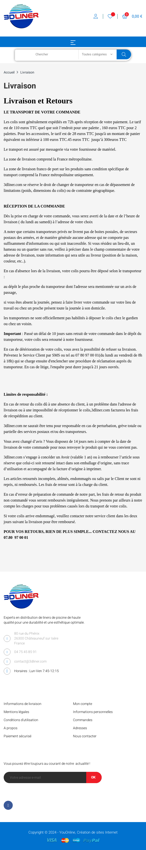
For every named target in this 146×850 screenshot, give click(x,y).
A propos (10, 728)
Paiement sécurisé (17, 736)
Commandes (82, 720)
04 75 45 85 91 (25, 651)
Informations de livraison (22, 703)
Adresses (80, 728)
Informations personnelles (93, 711)
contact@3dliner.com (30, 661)
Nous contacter (85, 736)
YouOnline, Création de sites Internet (88, 832)
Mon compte (82, 703)
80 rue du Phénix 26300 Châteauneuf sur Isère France (36, 638)
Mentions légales (16, 711)
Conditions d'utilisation (21, 720)
